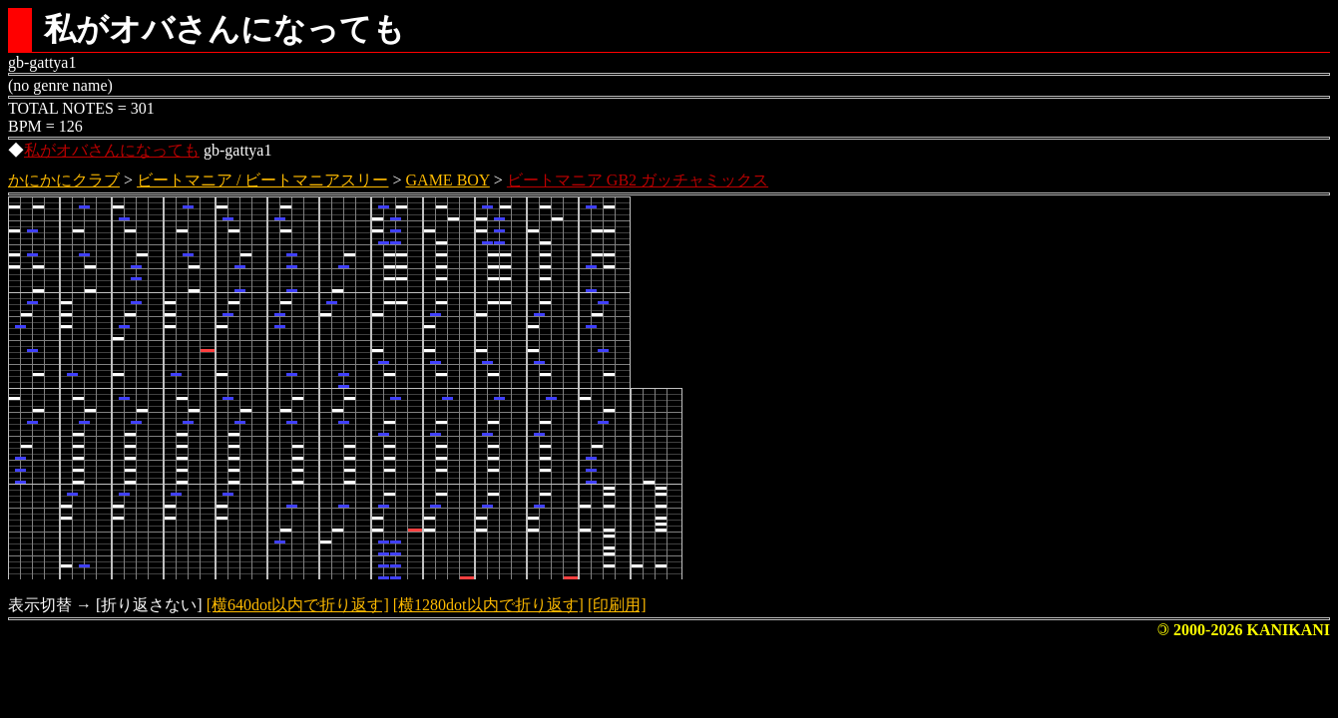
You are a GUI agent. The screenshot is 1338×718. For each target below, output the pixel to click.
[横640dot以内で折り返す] (298, 604)
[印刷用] (617, 604)
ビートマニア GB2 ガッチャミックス (637, 180)
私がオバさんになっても (112, 150)
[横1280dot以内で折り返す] (488, 604)
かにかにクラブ (64, 180)
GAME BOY (448, 180)
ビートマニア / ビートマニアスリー (262, 180)
